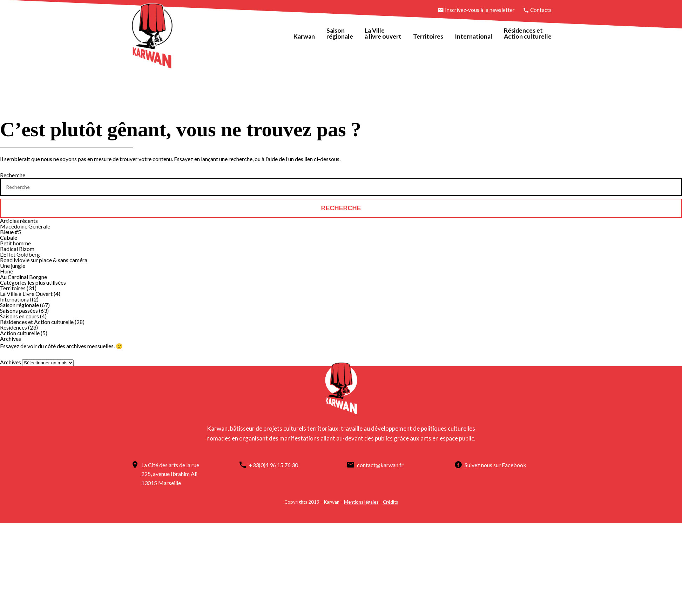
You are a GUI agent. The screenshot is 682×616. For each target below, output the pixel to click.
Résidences (13, 326)
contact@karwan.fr (385, 463)
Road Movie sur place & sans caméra (43, 259)
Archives (10, 361)
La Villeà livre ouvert (380, 33)
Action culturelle (20, 332)
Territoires (426, 36)
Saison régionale (19, 303)
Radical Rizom (17, 247)
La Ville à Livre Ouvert (26, 292)
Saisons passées (19, 309)
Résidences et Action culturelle (37, 320)
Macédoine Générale (25, 225)
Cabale (8, 236)
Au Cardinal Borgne (23, 275)
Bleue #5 (10, 230)
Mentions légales (361, 500)
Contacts (535, 10)
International (471, 36)
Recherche (12, 174)
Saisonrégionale (337, 33)
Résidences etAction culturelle (526, 33)
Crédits (390, 500)
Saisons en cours (19, 315)
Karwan (301, 36)
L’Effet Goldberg (20, 253)
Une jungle (12, 264)
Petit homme (15, 242)
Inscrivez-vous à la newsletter (475, 10)
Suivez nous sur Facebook (283, 472)
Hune (6, 270)
